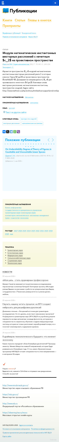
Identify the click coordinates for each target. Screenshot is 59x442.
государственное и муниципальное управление (23, 210)
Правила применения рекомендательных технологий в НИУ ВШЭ (27, 433)
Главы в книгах (39, 20)
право (7, 218)
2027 (16, 231)
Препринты (11, 25)
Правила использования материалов (15, 37)
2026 (20, 231)
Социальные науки (15, 260)
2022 (37, 231)
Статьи (20, 20)
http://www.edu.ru (10, 403)
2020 (46, 231)
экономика (24, 218)
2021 (42, 231)
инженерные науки (28, 212)
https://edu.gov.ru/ (10, 394)
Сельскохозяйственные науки (19, 258)
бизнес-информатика (13, 207)
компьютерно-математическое (17, 215)
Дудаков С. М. (10, 156)
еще (11, 234)
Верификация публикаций (11, 33)
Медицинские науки (15, 255)
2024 (29, 231)
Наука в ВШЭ (32, 37)
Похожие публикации (22, 140)
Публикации (23, 10)
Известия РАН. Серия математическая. (16, 64)
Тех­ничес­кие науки (15, 263)
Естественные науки (15, 253)
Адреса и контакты (26, 425)
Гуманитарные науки (15, 250)
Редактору (53, 439)
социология (15, 218)
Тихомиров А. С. (8, 67)
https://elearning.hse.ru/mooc (15, 412)
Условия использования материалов (16, 429)
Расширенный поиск (29, 33)
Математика (29, 97)
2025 (24, 231)
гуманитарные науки (12, 212)
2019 (51, 231)
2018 (7, 234)
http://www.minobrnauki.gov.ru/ (15, 385)
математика (34, 215)
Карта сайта (7, 436)
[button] (5, 144)
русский (12, 108)
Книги (7, 20)
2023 (33, 231)
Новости (7, 272)
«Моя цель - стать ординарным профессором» (25, 280)
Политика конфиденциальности (42, 429)
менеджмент (44, 215)
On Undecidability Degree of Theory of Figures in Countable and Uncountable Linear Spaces (28, 150)
